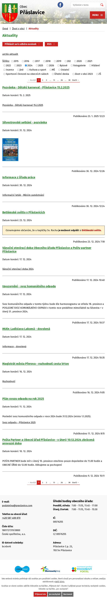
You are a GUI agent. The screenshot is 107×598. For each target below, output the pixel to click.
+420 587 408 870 (11, 518)
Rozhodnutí (8, 381)
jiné (21, 69)
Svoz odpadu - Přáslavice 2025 (19, 422)
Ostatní (65, 69)
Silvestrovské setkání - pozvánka (24, 122)
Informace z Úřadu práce (18, 177)
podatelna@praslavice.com (17, 505)
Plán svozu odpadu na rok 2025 (23, 398)
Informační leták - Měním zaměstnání (23, 195)
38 (69, 80)
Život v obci (18, 28)
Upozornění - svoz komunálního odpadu (29, 286)
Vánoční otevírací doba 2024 (18, 269)
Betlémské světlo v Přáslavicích (23, 212)
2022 (8, 65)
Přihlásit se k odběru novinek (23, 44)
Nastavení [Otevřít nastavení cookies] (67, 594)
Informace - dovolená (14, 346)
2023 (19, 65)
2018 (48, 61)
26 (62, 80)
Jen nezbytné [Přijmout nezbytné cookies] (54, 594)
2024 (29, 65)
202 (69, 61)
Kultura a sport (37, 69)
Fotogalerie (79, 65)
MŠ (53, 69)
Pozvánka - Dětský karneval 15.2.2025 (22, 105)
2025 (40, 65)
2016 (26, 61)
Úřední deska (61, 74)
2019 (58, 61)
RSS (51, 44)
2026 (51, 65)
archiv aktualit (10, 54)
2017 (37, 61)
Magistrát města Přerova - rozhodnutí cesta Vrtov (35, 363)
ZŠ (100, 74)
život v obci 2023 (84, 74)
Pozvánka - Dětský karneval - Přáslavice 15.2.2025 (36, 87)
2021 (89, 61)
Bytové (63, 65)
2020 (79, 61)
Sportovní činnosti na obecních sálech (27, 74)
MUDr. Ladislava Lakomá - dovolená (26, 329)
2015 (16, 61)
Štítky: (5, 61)
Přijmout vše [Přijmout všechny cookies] (40, 594)
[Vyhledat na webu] (84, 5)
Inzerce (10, 69)
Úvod (5, 28)
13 (54, 80)
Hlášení (95, 65)
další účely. (60, 582)
